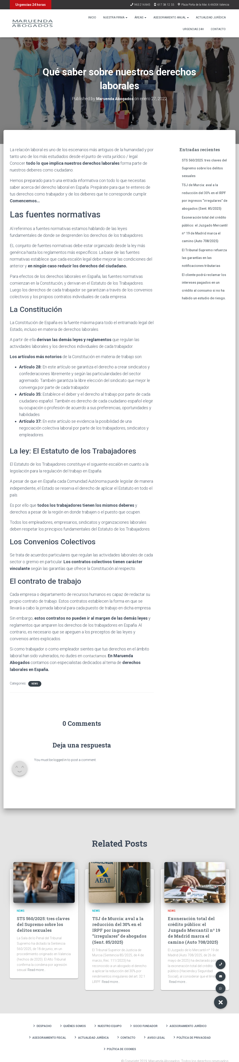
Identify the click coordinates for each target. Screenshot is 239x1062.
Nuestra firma (115, 17)
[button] (220, 1002)
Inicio (92, 17)
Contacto (218, 29)
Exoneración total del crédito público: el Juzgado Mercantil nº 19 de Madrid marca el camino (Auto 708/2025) (194, 930)
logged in (60, 760)
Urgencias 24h (193, 29)
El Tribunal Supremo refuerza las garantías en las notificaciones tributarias (204, 257)
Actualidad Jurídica (211, 17)
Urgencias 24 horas (30, 5)
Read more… (37, 969)
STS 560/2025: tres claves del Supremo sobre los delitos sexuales (204, 168)
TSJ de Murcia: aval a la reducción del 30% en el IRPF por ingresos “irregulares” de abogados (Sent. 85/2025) (119, 930)
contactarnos (95, 655)
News (35, 683)
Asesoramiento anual (171, 17)
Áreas (140, 17)
